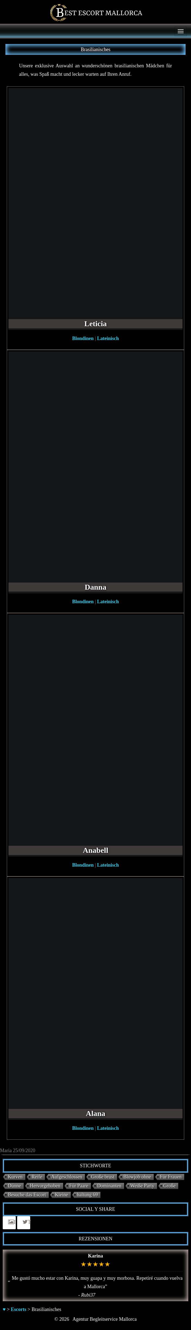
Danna (95, 587)
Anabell (95, 850)
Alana (95, 1113)
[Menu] (180, 31)
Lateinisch (108, 338)
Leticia (95, 323)
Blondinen (83, 338)
